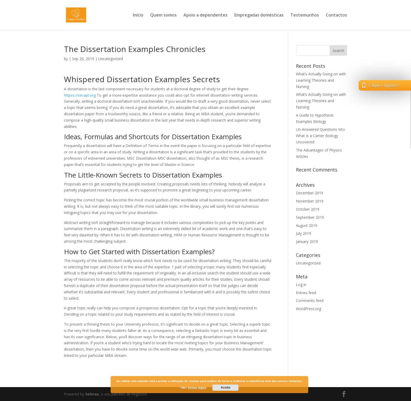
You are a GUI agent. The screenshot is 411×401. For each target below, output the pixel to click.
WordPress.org (308, 308)
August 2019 (306, 225)
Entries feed (306, 292)
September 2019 (310, 217)
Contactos (336, 15)
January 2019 (307, 241)
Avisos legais (197, 387)
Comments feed (309, 300)
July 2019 (303, 233)
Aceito (225, 387)
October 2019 (307, 209)
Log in (301, 284)
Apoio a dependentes (205, 15)
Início (138, 15)
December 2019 (309, 192)
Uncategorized (110, 58)
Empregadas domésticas (259, 15)
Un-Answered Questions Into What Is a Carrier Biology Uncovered (320, 135)
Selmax (92, 394)
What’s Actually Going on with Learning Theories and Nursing (321, 80)
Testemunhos (304, 15)
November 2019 (309, 201)
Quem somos (163, 15)
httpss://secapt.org (80, 95)
